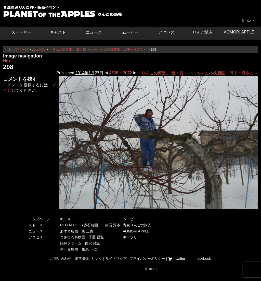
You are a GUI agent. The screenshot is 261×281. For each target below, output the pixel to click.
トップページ (18, 49)
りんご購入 (202, 32)
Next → (10, 61)
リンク (97, 258)
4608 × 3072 (120, 73)
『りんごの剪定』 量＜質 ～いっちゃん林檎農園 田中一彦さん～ (98, 49)
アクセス (166, 32)
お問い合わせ (60, 258)
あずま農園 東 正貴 (76, 231)
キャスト (58, 32)
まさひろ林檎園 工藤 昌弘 (82, 237)
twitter (180, 258)
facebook (204, 258)
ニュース (94, 32)
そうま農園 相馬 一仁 (78, 249)
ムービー (130, 32)
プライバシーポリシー (147, 258)
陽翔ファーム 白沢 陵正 (80, 243)
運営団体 (81, 258)
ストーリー (21, 32)
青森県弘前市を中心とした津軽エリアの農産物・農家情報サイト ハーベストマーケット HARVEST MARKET (240, 9)
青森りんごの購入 (137, 225)
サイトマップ (116, 258)
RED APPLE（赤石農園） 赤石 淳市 (90, 225)
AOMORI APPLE (239, 32)
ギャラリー (132, 237)
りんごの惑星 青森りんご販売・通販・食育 (64, 13)
